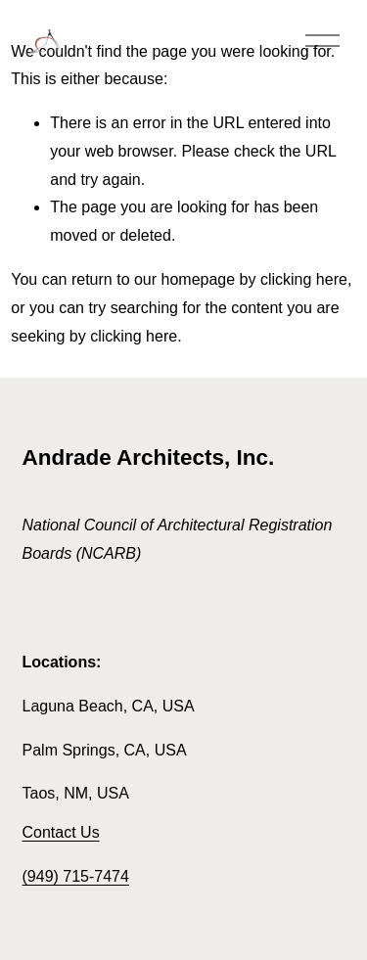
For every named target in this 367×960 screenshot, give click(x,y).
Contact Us (61, 832)
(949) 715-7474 (76, 876)
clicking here (303, 279)
